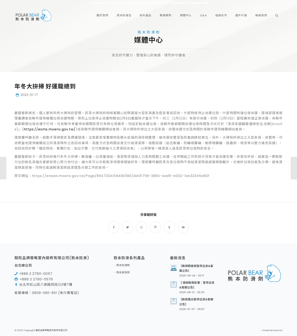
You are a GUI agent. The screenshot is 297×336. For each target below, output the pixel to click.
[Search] (277, 15)
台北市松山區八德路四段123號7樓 (45, 284)
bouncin (278, 330)
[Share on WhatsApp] (141, 227)
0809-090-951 (44, 292)
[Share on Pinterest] (155, 227)
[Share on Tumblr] (169, 227)
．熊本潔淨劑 (122, 272)
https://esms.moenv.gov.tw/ (49, 129)
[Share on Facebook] (113, 227)
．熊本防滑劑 (122, 265)
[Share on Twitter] (127, 227)
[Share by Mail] (183, 227)
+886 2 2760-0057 (35, 273)
